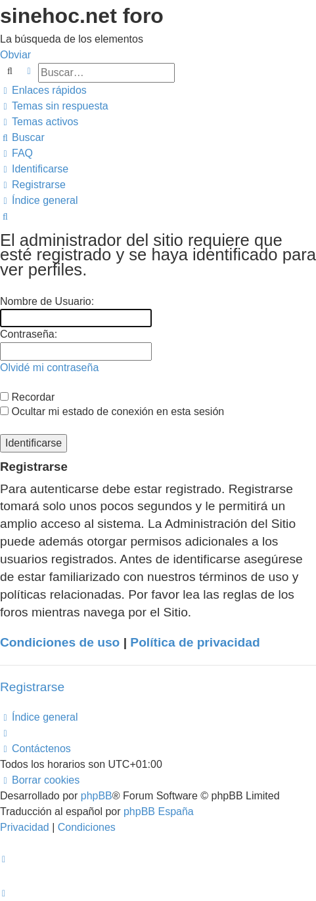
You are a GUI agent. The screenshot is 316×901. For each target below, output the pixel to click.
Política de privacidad (195, 642)
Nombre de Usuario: (47, 301)
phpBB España (159, 811)
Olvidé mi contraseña (49, 367)
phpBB (96, 795)
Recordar (27, 397)
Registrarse (32, 687)
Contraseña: (28, 334)
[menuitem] (54, 105)
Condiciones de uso (60, 642)
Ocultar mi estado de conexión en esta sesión (112, 411)
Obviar (15, 54)
